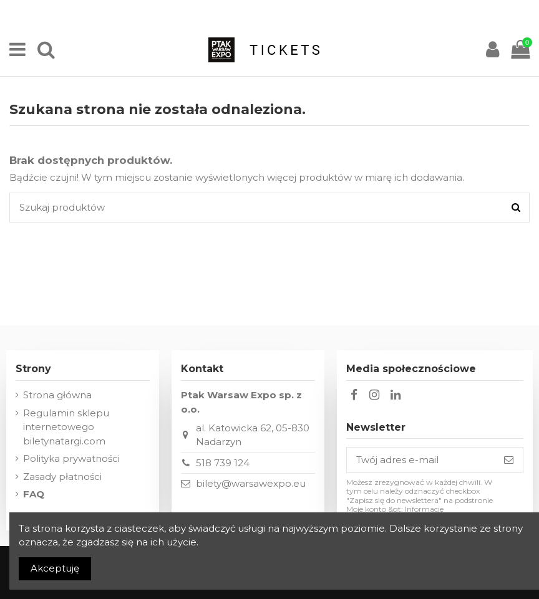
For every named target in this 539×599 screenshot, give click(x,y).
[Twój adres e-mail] (421, 460)
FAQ (33, 494)
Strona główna (57, 395)
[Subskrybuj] (509, 460)
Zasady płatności (62, 476)
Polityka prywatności (71, 458)
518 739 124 (223, 463)
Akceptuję (55, 568)
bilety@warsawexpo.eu (251, 483)
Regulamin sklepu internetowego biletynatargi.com (66, 427)
